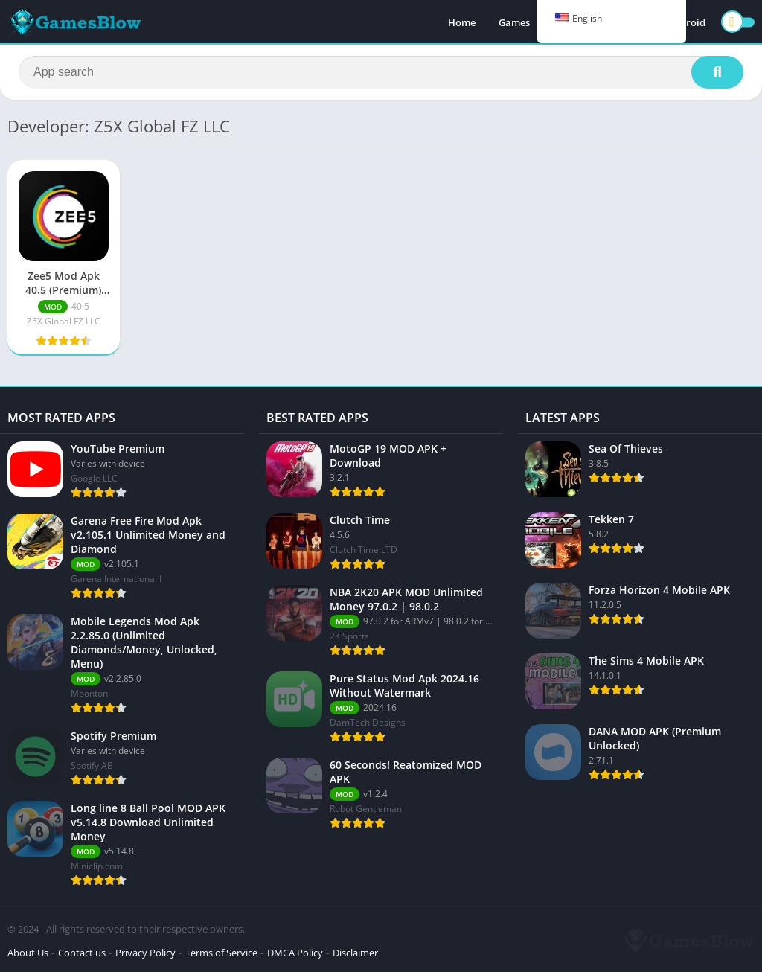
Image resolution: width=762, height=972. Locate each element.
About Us (27, 952)
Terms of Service (221, 952)
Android (686, 22)
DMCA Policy (295, 952)
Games (514, 22)
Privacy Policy (145, 952)
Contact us (82, 952)
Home (462, 22)
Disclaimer (355, 952)
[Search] (381, 72)
